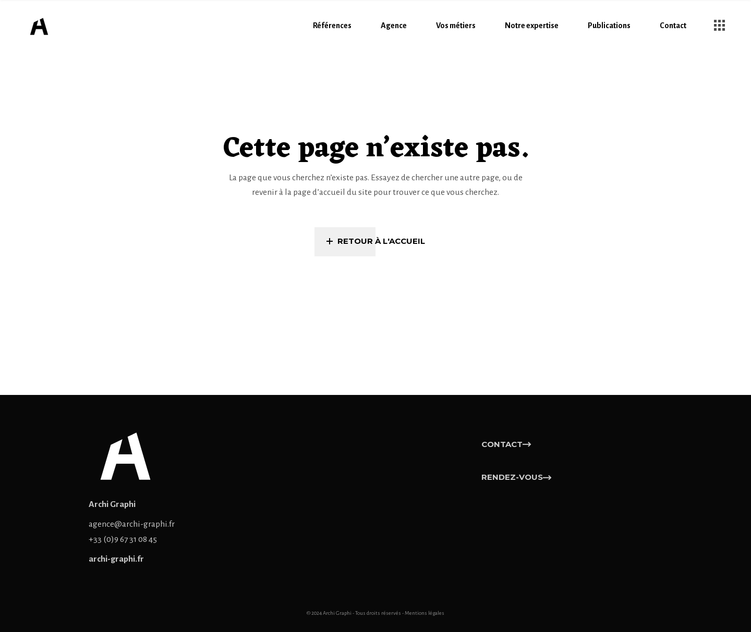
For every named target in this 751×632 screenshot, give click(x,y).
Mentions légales (424, 613)
